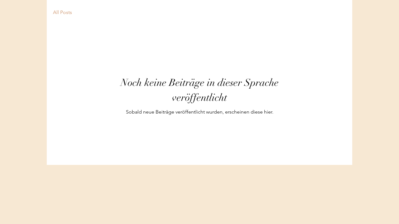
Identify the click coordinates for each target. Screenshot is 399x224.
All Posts (62, 12)
